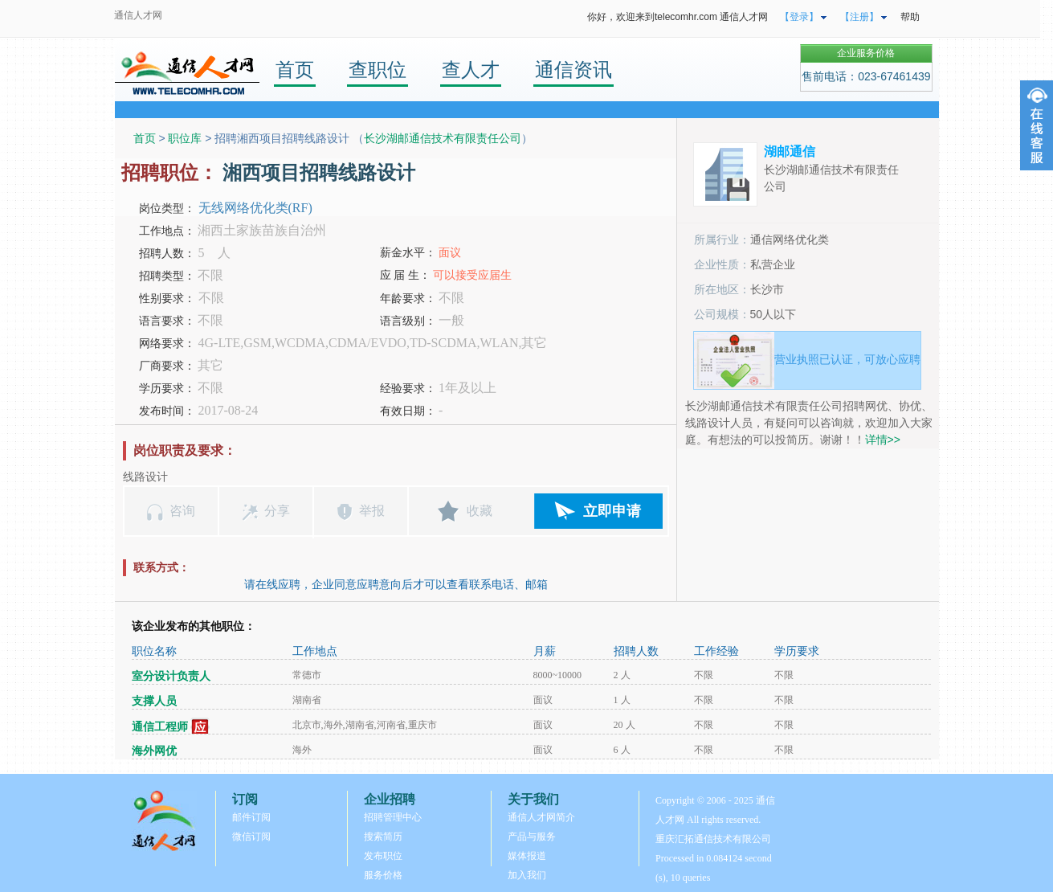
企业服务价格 (866, 53)
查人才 (471, 69)
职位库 (185, 138)
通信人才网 (138, 15)
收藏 (479, 511)
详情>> (882, 439)
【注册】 (859, 17)
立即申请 (612, 511)
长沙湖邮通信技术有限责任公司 (442, 138)
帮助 (910, 17)
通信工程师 (160, 727)
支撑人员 (154, 701)
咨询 (182, 511)
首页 (294, 69)
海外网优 (154, 751)
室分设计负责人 (171, 676)
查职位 (377, 69)
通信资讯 (573, 69)
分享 (277, 511)
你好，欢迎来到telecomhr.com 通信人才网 (677, 17)
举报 (372, 511)
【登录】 (799, 17)
